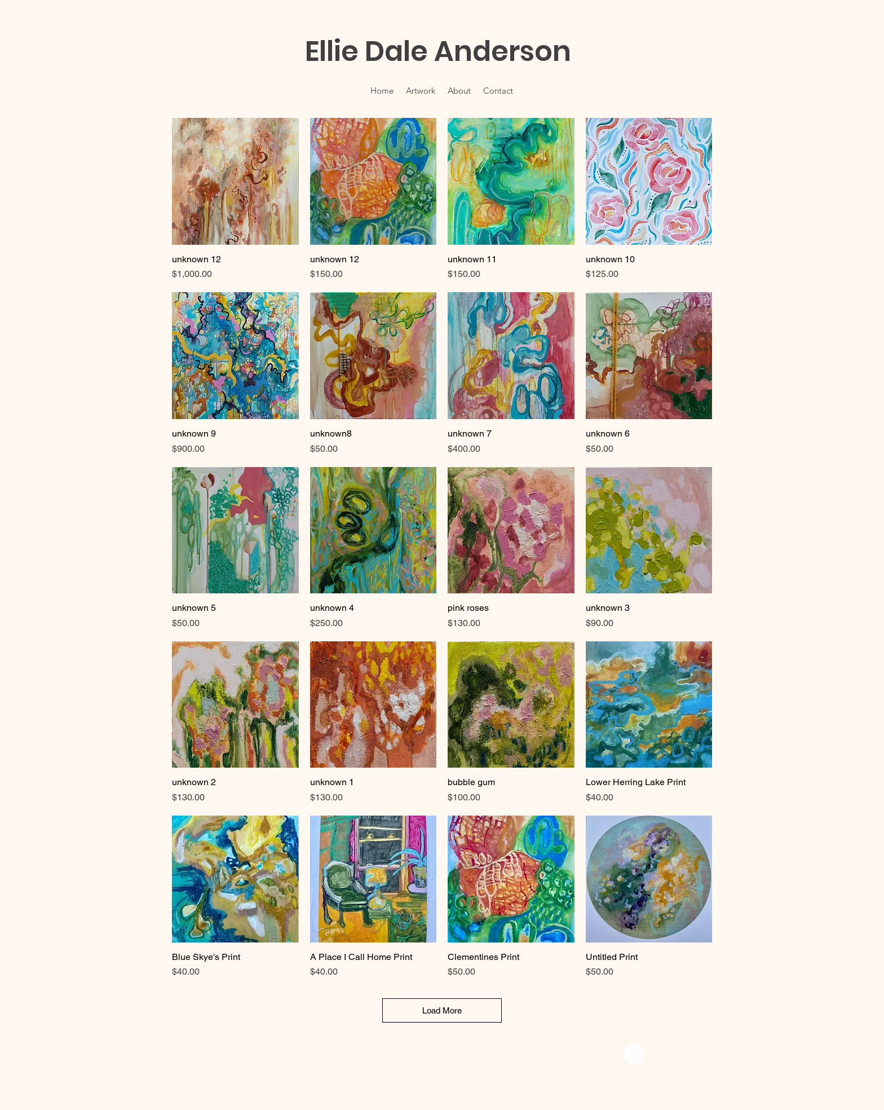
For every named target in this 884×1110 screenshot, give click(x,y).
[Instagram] (633, 1054)
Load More (442, 1010)
